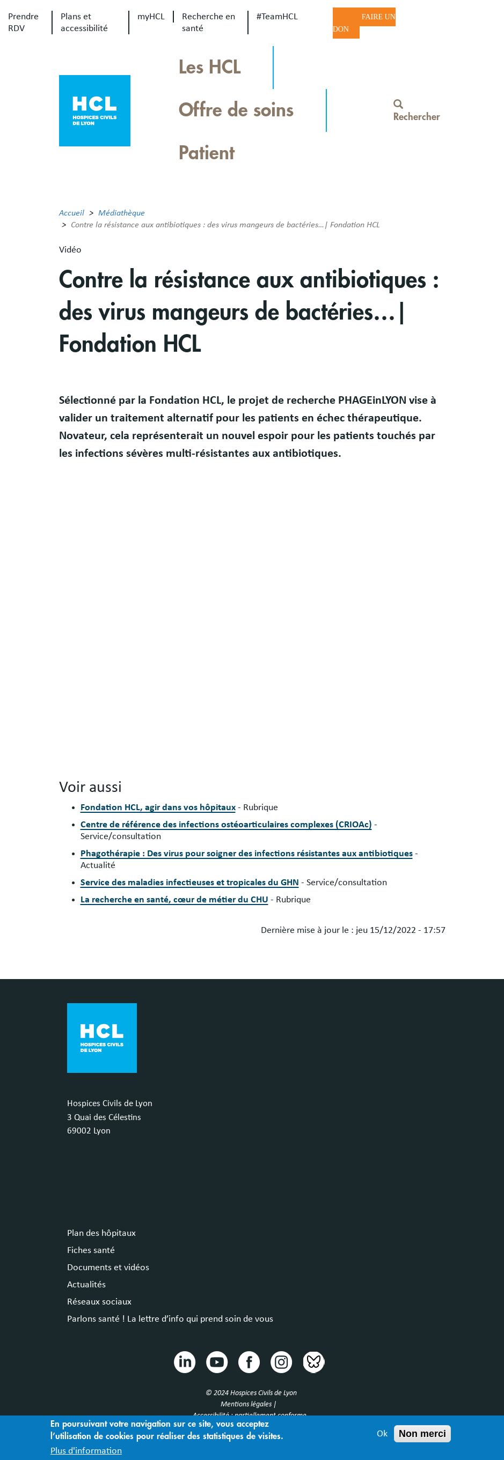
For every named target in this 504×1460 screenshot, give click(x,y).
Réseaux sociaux (99, 1302)
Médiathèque (121, 213)
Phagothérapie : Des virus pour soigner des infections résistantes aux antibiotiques (247, 853)
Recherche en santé (208, 22)
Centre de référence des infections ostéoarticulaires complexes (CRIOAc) (226, 824)
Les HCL (209, 67)
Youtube (216, 1361)
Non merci (422, 1433)
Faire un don (364, 23)
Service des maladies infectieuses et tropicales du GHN (190, 882)
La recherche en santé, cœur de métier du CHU (174, 900)
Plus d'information (86, 1451)
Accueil (71, 213)
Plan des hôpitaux (101, 1233)
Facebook (248, 1361)
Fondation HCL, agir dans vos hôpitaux (158, 807)
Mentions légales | (249, 1404)
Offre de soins (236, 110)
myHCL (151, 16)
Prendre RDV (23, 22)
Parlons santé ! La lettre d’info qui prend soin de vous (170, 1319)
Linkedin (184, 1361)
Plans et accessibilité (84, 22)
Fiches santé (91, 1250)
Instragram (280, 1361)
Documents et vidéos (108, 1267)
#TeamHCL (277, 16)
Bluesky (313, 1361)
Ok (382, 1434)
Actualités (86, 1284)
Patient (207, 153)
